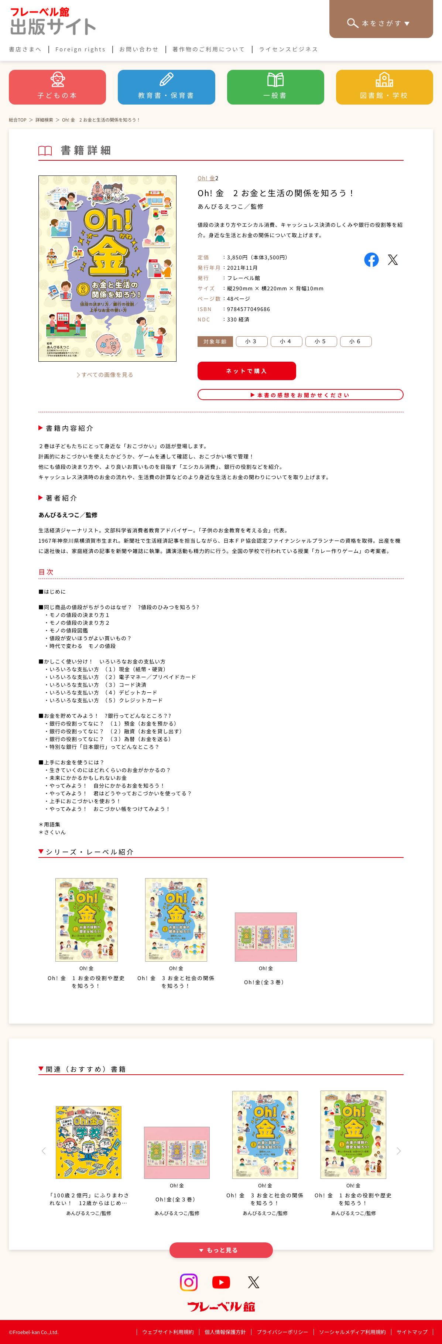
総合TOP (18, 119)
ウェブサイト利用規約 (168, 1332)
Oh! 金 (206, 178)
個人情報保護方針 (225, 1332)
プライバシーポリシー (282, 1332)
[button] (43, 1151)
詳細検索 (44, 119)
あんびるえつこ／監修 (231, 206)
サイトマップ (412, 1332)
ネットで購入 (247, 371)
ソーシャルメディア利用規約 (352, 1332)
